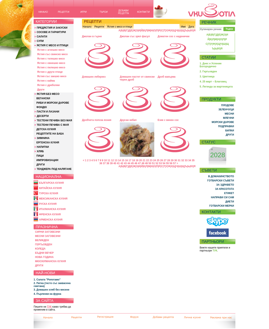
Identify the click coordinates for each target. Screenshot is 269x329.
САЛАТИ (42, 36)
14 (119, 160)
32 (182, 160)
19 (137, 160)
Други (41, 89)
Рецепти (99, 26)
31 (179, 160)
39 (111, 163)
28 (168, 160)
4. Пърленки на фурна (47, 293)
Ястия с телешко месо (51, 58)
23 (151, 160)
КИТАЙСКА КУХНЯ (50, 188)
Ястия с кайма (46, 80)
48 (142, 163)
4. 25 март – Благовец (213, 81)
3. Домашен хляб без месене (51, 289)
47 (139, 163)
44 (128, 163)
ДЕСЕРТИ (43, 116)
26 (161, 160)
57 (174, 163)
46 (135, 163)
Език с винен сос (168, 120)
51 (153, 163)
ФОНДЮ (41, 107)
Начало (87, 26)
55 (167, 163)
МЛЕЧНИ (228, 117)
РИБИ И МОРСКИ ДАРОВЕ (52, 102)
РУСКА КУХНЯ (48, 203)
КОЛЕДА (40, 248)
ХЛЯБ (40, 151)
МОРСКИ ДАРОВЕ (223, 122)
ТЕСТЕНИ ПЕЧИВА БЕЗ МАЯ (54, 120)
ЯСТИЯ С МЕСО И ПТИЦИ (52, 45)
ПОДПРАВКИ (226, 126)
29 (172, 160)
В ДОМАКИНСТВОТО (221, 176)
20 (140, 160)
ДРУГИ (40, 164)
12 (112, 160)
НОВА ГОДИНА (44, 257)
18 (133, 160)
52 (157, 163)
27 (165, 160)
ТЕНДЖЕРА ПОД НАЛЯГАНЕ (54, 169)
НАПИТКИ (43, 146)
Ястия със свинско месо (52, 54)
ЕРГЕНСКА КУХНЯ (47, 142)
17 (130, 160)
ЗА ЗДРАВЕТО (225, 184)
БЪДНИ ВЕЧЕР (44, 252)
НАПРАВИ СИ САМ (222, 197)
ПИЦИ (40, 155)
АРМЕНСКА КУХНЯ (50, 219)
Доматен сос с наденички (173, 36)
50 (150, 163)
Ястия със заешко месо (51, 76)
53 (160, 163)
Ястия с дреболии (48, 85)
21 (144, 160)
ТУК (49, 306)
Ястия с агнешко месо (51, 49)
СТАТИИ (209, 57)
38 (107, 163)
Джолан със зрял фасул (135, 36)
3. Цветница (207, 76)
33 (186, 160)
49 (146, 163)
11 (109, 160)
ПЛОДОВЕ (227, 105)
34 (189, 160)
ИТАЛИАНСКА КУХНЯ (52, 209)
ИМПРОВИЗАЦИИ (47, 160)
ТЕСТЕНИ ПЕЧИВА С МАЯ (53, 124)
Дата (191, 26)
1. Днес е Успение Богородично (211, 65)
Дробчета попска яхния (96, 120)
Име (183, 26)
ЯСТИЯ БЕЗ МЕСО (48, 93)
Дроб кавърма (166, 76)
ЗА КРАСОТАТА (224, 189)
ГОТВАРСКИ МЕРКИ (221, 205)
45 (132, 163)
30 (175, 160)
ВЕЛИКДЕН (42, 240)
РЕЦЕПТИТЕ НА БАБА (50, 133)
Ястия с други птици (50, 71)
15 (122, 160)
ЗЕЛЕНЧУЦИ (226, 109)
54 (163, 163)
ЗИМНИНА (43, 138)
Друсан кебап (128, 120)
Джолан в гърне (92, 36)
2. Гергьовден (208, 71)
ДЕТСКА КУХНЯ (46, 129)
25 (158, 160)
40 (114, 163)
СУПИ (40, 41)
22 (147, 160)
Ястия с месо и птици (119, 26)
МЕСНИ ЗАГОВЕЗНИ (48, 236)
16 (126, 160)
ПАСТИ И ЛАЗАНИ (48, 111)
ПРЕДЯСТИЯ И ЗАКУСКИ (52, 27)
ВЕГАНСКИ (43, 98)
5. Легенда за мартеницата (216, 86)
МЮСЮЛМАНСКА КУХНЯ (50, 261)
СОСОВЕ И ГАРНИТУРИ (51, 32)
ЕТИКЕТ (229, 193)
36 (100, 163)
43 (125, 163)
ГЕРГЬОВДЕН (43, 244)
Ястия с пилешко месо (51, 67)
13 (116, 160)
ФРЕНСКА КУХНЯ (50, 214)
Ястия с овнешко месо (51, 63)
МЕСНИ (229, 113)
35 (193, 160)
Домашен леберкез (94, 76)
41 (118, 163)
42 (121, 163)
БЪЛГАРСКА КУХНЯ (51, 182)
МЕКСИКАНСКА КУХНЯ (53, 198)
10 (105, 160)
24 (154, 160)
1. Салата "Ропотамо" (47, 279)
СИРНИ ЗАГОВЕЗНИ (47, 231)
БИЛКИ (229, 130)
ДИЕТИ (229, 201)
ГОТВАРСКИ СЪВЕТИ (220, 180)
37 (104, 163)
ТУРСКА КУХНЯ (48, 193)
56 (171, 163)
